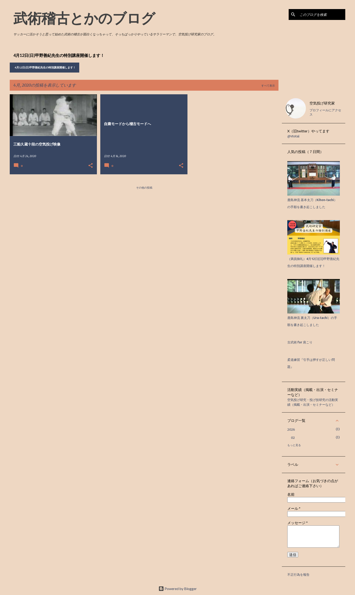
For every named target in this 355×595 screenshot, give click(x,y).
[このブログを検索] (321, 14)
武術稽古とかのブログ (84, 18)
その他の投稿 (144, 187)
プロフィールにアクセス (325, 112)
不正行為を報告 (298, 575)
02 (293, 438)
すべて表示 (268, 85)
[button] (90, 166)
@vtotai (293, 136)
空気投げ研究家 (322, 103)
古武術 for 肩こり (299, 342)
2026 (291, 429)
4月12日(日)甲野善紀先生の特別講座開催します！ (45, 67)
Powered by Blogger (177, 588)
